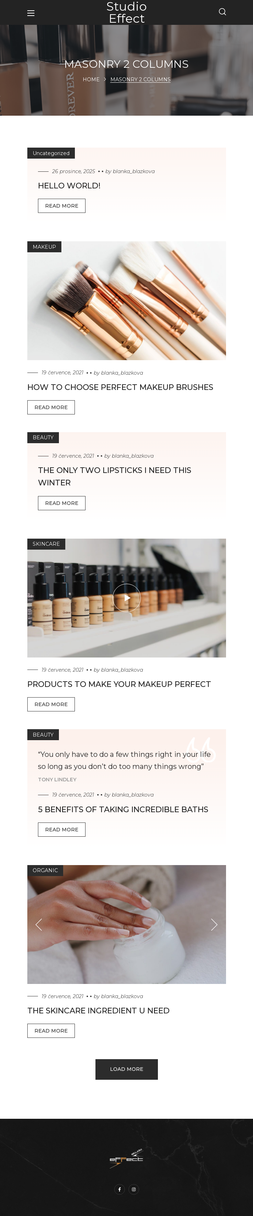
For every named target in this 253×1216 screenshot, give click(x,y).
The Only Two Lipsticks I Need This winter (114, 477)
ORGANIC (45, 870)
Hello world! (69, 186)
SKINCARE (46, 544)
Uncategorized (51, 153)
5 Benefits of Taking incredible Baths (123, 809)
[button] (222, 12)
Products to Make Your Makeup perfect (119, 684)
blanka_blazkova (134, 171)
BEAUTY (43, 437)
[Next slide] (214, 924)
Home (91, 79)
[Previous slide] (39, 924)
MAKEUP (44, 247)
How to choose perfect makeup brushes (120, 387)
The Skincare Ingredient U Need (98, 1011)
